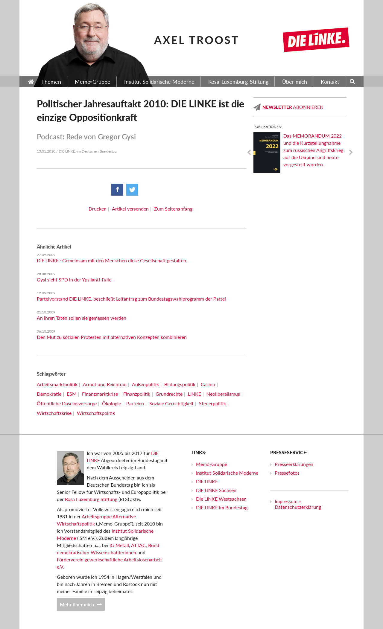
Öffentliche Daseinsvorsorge (67, 403)
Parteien (135, 403)
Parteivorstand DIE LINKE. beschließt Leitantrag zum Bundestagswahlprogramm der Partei (131, 298)
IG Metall (119, 545)
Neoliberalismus (223, 394)
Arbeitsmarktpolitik (57, 384)
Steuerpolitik (212, 403)
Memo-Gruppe (211, 464)
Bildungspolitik (179, 384)
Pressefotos (287, 473)
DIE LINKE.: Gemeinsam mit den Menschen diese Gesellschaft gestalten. (112, 260)
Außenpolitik (145, 384)
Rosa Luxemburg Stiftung (91, 499)
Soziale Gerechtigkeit (171, 403)
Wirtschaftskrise (54, 413)
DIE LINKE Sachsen (216, 490)
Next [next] (351, 153)
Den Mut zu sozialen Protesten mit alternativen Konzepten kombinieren (112, 337)
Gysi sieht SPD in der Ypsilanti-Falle (74, 279)
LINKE (194, 394)
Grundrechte (169, 394)
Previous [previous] (249, 153)
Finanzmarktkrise (100, 394)
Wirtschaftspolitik (96, 413)
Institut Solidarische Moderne (227, 473)
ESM (72, 394)
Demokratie (49, 394)
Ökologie (111, 403)
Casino (208, 384)
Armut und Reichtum (105, 384)
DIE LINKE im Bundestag (221, 507)
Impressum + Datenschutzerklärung (298, 504)
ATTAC (138, 545)
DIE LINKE (207, 481)
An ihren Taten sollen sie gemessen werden (81, 318)
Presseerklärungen (294, 464)
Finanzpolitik (136, 394)
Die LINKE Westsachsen (221, 499)
